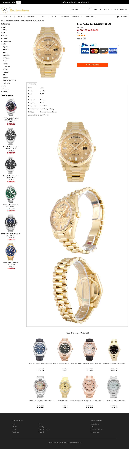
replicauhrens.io (63, 442)
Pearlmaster (6, 83)
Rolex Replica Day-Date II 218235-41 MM (65, 363)
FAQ (92, 427)
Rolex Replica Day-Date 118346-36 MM (114, 401)
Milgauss (5, 77)
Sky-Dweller (6, 72)
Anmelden (97, 9)
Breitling (31, 16)
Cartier (5, 27)
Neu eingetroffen (77, 332)
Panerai (5, 38)
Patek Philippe (7, 41)
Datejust (5, 52)
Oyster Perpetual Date (9, 80)
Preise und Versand (97, 429)
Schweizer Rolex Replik (70, 16)
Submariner (6, 55)
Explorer (5, 63)
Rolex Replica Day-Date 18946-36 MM (40, 401)
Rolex (19, 16)
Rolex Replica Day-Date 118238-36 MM (114, 363)
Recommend (89, 16)
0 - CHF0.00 (124, 16)
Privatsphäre (95, 432)
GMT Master (6, 58)
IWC (4, 33)
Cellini (4, 75)
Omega (53, 16)
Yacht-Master (6, 66)
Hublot (42, 16)
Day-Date (16, 20)
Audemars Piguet (44, 429)
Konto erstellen (110, 9)
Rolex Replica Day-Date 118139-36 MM (40, 363)
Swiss (4, 86)
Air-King (5, 69)
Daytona (5, 47)
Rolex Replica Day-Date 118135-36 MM (89, 363)
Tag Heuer (6, 89)
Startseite (8, 16)
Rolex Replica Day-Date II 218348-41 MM (65, 401)
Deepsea (5, 61)
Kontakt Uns (124, 9)
